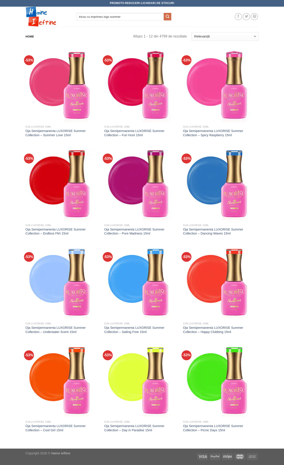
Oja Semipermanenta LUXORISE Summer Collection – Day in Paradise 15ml (134, 428)
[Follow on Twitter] (246, 16)
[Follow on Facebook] (238, 16)
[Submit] (167, 16)
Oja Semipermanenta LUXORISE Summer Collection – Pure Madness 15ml (134, 231)
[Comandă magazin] (224, 36)
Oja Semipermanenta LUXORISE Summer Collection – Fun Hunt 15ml (134, 133)
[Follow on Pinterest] (254, 16)
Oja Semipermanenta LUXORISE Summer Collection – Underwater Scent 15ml (56, 330)
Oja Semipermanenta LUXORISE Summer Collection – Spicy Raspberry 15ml (213, 133)
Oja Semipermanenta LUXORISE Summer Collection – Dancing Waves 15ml (213, 231)
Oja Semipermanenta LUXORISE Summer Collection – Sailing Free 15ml (134, 330)
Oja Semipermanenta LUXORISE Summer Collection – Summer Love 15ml (56, 133)
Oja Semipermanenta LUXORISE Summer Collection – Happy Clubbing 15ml (213, 330)
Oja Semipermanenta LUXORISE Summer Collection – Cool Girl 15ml (56, 428)
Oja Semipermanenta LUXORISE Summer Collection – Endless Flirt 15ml (56, 231)
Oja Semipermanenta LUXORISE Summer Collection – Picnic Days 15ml (213, 428)
